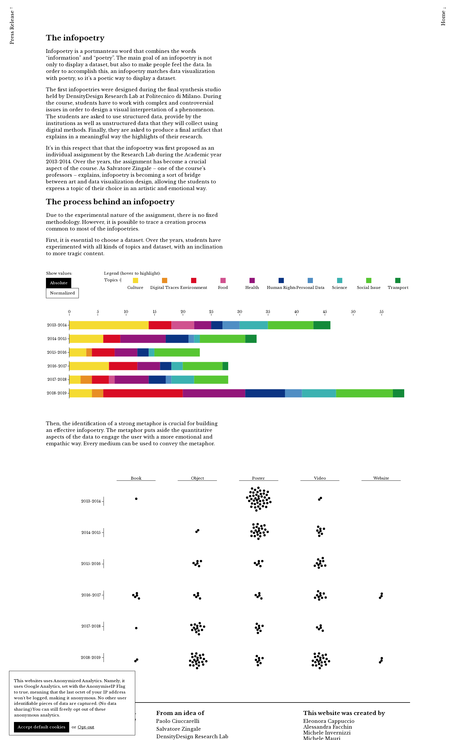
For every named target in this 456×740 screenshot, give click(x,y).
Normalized (62, 293)
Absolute (58, 282)
